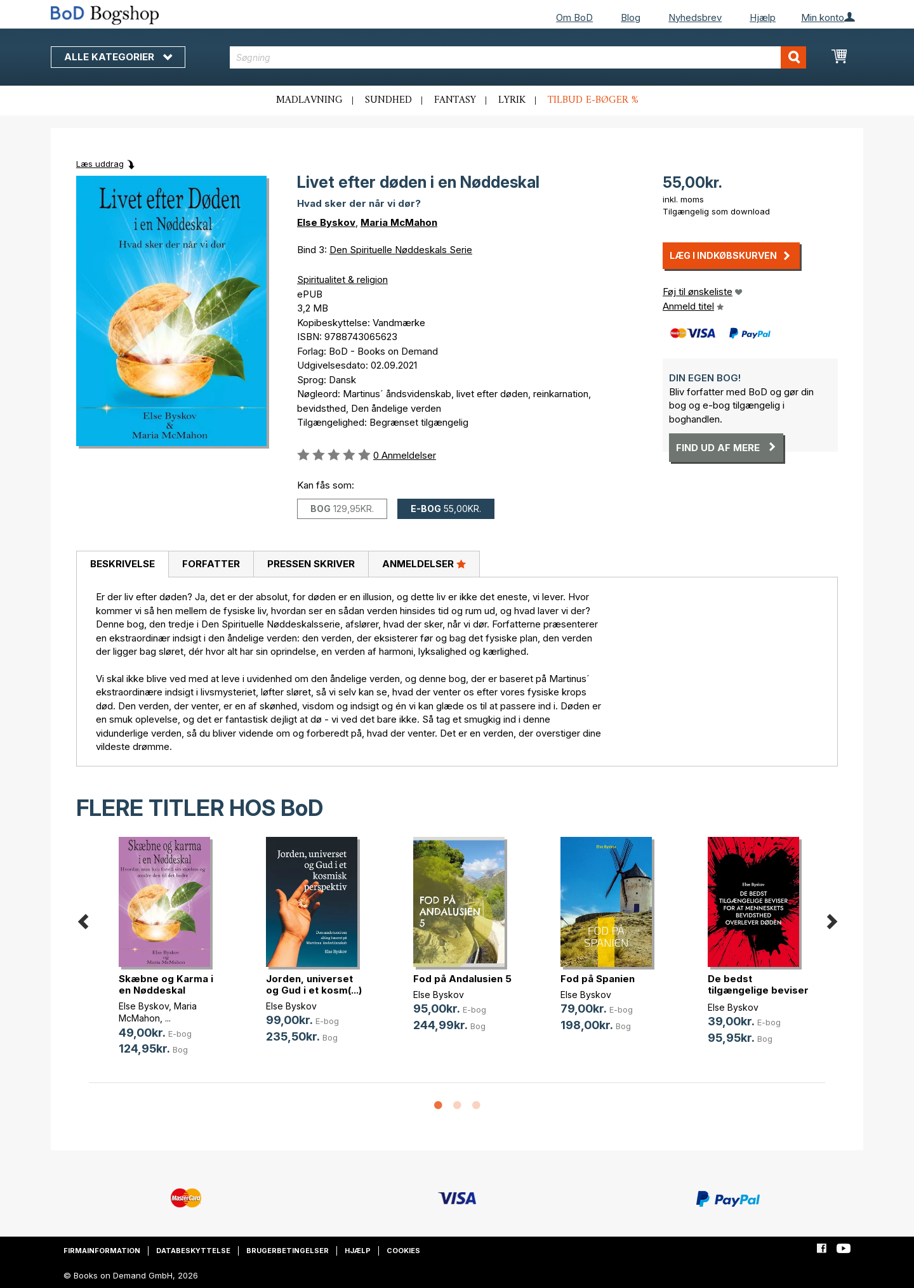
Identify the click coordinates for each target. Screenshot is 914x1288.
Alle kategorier (118, 57)
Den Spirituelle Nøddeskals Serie (400, 250)
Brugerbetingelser (287, 1250)
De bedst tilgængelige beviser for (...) (758, 990)
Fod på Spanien (597, 979)
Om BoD (574, 17)
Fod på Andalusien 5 (462, 979)
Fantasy (455, 100)
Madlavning (309, 100)
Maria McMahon (399, 222)
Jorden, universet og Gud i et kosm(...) (314, 984)
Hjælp (763, 17)
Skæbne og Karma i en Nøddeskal (166, 984)
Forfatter (211, 564)
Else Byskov (326, 222)
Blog (630, 17)
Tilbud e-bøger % (593, 100)
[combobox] (518, 57)
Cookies (403, 1250)
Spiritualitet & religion (342, 279)
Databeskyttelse (193, 1250)
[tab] (122, 565)
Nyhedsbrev (695, 17)
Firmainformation (101, 1250)
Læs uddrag (100, 164)
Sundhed (388, 100)
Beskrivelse (122, 564)
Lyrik (512, 100)
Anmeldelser (424, 563)
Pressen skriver (311, 564)
